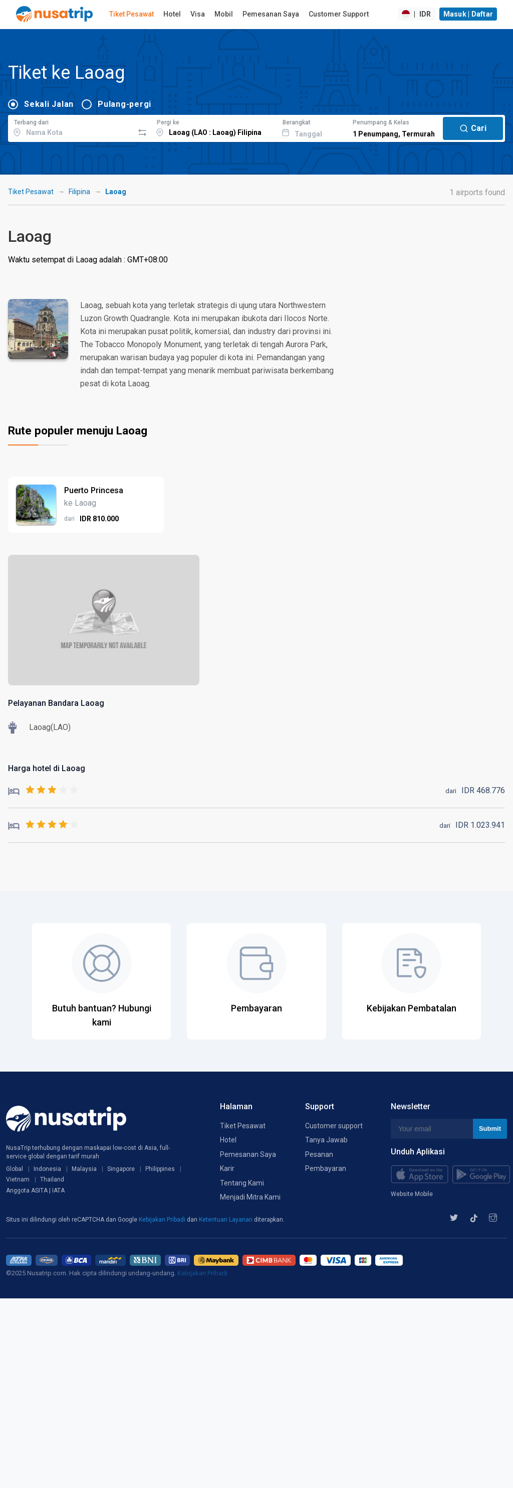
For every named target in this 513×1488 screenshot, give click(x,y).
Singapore (121, 1168)
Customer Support (339, 14)
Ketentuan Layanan (226, 1219)
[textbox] (71, 127)
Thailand (52, 1179)
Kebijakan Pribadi (163, 1219)
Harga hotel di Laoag (46, 768)
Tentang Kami (242, 1183)
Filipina (79, 192)
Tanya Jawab (326, 1140)
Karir (227, 1168)
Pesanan (319, 1154)
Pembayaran (325, 1168)
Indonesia (47, 1168)
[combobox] (71, 127)
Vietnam (18, 1179)
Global (14, 1168)
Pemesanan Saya (270, 14)
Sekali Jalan (49, 104)
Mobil (223, 14)
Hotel (172, 14)
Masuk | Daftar (468, 14)
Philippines (160, 1168)
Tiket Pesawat (131, 14)
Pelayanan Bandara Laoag (56, 703)
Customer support (334, 1126)
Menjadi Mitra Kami (250, 1197)
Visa (197, 14)
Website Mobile (412, 1194)
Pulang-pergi (124, 104)
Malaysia (84, 1168)
